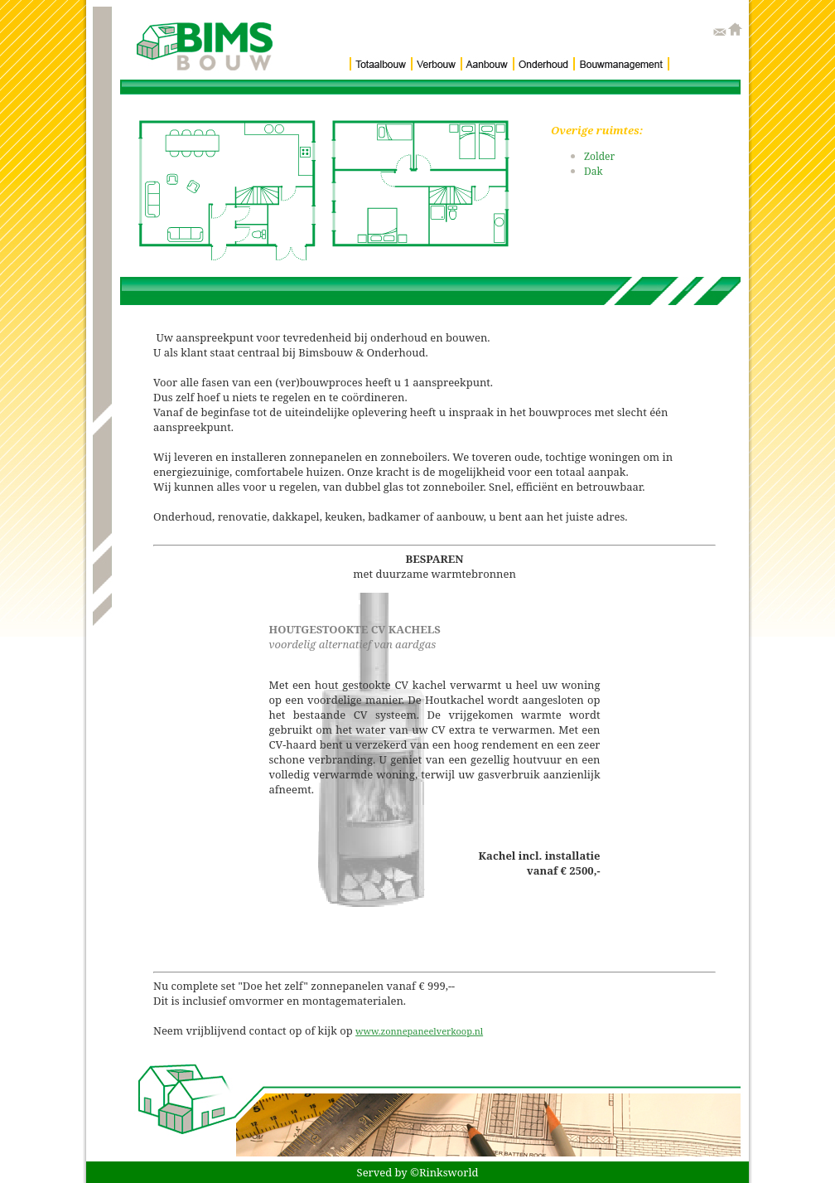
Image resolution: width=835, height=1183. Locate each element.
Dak (593, 171)
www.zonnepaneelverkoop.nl (419, 1031)
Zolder (599, 156)
